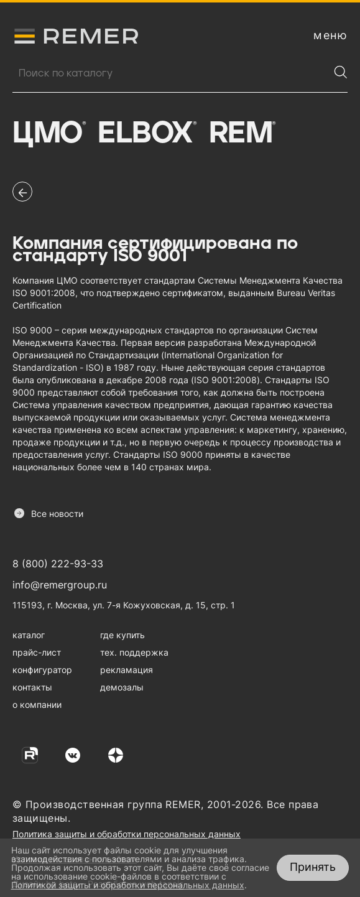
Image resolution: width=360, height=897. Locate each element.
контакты (32, 687)
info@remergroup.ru (59, 585)
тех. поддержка (134, 652)
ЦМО (48, 134)
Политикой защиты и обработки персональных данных (127, 885)
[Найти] (341, 72)
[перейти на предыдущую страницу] (22, 192)
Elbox (147, 134)
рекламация (126, 669)
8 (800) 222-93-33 (57, 563)
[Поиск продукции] (170, 73)
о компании (37, 704)
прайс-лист (36, 652)
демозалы (122, 687)
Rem (242, 134)
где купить (122, 635)
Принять (313, 866)
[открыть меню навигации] (330, 35)
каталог (28, 635)
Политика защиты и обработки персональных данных (126, 834)
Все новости (48, 513)
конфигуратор (42, 669)
